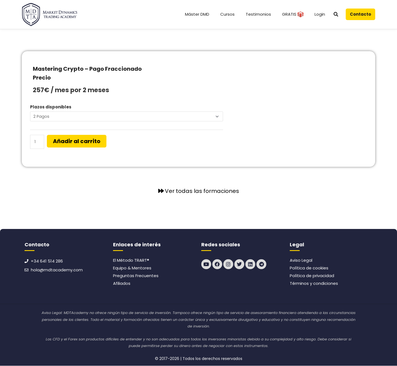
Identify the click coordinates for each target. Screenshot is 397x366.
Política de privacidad (312, 276)
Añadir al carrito (77, 142)
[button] (336, 14)
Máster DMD (197, 14)
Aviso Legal (301, 261)
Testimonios (258, 14)
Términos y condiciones (314, 284)
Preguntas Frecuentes (136, 276)
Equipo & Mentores (132, 268)
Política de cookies (309, 268)
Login (320, 14)
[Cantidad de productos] (37, 142)
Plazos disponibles (50, 107)
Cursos (227, 14)
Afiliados (121, 284)
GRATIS (293, 14)
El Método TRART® (131, 261)
